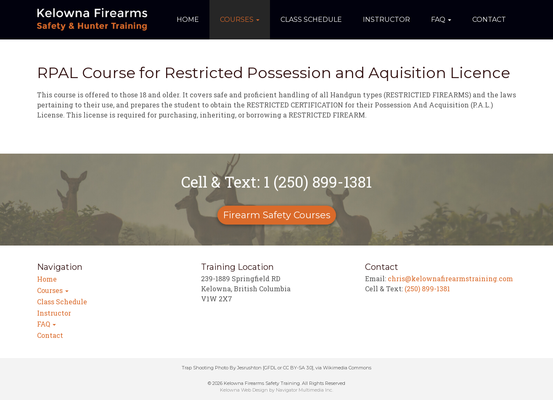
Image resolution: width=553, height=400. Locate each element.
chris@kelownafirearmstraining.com (450, 278)
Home (188, 20)
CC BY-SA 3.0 (297, 368)
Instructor (386, 20)
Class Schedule (311, 20)
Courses (239, 20)
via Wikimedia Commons (343, 368)
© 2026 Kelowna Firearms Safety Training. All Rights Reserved (276, 383)
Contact (489, 20)
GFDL (270, 368)
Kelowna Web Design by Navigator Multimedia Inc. (276, 390)
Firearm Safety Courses (277, 215)
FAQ (441, 20)
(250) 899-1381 (427, 288)
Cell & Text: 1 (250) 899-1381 (276, 182)
